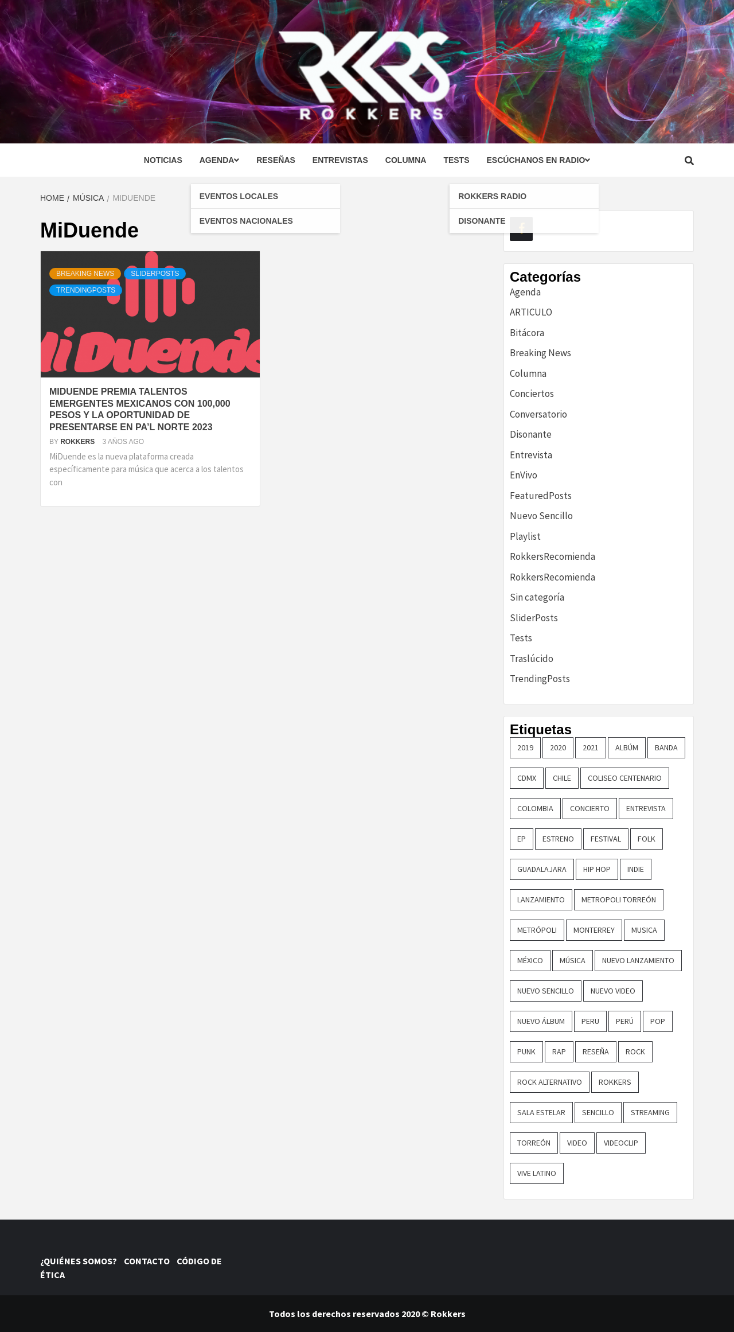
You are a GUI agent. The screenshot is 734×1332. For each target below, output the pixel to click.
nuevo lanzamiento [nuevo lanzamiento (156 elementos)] (638, 960)
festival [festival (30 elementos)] (606, 839)
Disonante (531, 434)
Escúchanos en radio (539, 160)
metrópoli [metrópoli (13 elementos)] (537, 930)
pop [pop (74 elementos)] (657, 1021)
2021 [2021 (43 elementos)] (591, 747)
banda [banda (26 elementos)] (666, 747)
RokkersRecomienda (552, 556)
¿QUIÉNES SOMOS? (81, 1261)
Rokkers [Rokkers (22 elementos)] (615, 1082)
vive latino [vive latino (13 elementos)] (536, 1173)
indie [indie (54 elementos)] (635, 869)
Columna (406, 160)
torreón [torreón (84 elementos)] (533, 1143)
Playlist (525, 536)
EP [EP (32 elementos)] (521, 839)
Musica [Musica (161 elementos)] (644, 930)
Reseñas (275, 160)
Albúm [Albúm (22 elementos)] (626, 747)
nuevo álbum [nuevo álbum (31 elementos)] (541, 1021)
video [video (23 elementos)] (577, 1143)
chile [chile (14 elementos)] (562, 778)
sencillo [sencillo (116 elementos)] (598, 1112)
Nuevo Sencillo (541, 515)
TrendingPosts (85, 290)
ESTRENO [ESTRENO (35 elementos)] (558, 839)
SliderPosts (155, 274)
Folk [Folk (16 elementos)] (646, 839)
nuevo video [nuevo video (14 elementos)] (613, 991)
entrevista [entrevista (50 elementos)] (646, 808)
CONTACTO (149, 1261)
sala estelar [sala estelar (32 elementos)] (541, 1112)
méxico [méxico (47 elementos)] (530, 960)
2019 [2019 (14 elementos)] (525, 747)
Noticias (163, 160)
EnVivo (523, 475)
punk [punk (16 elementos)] (526, 1051)
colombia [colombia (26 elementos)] (535, 808)
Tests (456, 160)
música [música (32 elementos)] (572, 960)
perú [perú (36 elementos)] (625, 1021)
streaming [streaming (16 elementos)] (650, 1112)
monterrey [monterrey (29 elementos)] (594, 930)
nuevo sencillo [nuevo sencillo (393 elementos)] (545, 991)
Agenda (219, 160)
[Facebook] (521, 229)
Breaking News (85, 274)
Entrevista (531, 455)
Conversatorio (538, 414)
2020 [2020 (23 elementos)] (558, 747)
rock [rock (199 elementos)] (635, 1051)
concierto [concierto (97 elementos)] (590, 808)
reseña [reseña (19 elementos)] (596, 1051)
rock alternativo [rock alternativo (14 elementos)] (549, 1082)
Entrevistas (340, 160)
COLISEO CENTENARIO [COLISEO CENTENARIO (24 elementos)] (625, 778)
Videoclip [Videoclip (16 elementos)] (621, 1143)
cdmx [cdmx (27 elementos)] (526, 778)
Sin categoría (537, 597)
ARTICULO (531, 312)
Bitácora (527, 332)
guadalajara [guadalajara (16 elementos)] (542, 869)
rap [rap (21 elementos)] (559, 1051)
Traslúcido (531, 658)
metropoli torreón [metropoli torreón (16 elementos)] (618, 899)
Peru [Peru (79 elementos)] (590, 1021)
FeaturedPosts (541, 495)
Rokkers (78, 442)
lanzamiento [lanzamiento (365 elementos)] (541, 899)
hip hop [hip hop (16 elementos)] (597, 869)
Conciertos (532, 393)
